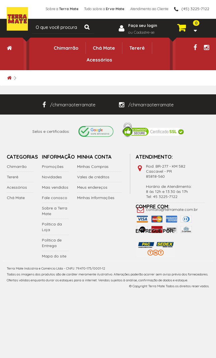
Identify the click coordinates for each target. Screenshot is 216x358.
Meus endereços (92, 187)
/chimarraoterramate (68, 105)
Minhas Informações (95, 197)
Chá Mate (104, 48)
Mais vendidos (55, 187)
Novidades (52, 176)
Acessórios (99, 60)
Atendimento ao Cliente (147, 8)
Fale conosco (54, 197)
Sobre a (52, 8)
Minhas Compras (93, 166)
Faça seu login (142, 25)
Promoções (53, 166)
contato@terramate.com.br (172, 209)
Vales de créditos (93, 176)
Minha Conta (94, 157)
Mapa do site (54, 256)
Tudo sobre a (98, 8)
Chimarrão (66, 48)
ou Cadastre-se (141, 32)
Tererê (137, 48)
